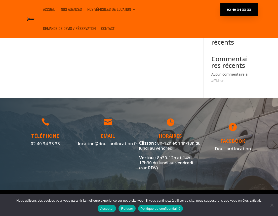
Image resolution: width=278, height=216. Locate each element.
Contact (107, 28)
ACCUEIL (49, 9)
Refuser (127, 208)
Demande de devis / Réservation (69, 28)
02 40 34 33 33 (239, 9)
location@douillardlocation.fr (107, 143)
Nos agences (71, 9)
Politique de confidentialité (160, 208)
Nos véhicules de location (109, 9)
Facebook (232, 141)
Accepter (106, 208)
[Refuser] (271, 205)
